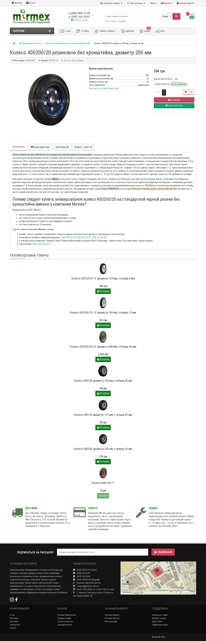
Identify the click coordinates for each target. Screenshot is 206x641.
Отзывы (82, 31)
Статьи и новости (65, 621)
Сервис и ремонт (104, 31)
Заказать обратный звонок (87, 582)
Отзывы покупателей (66, 615)
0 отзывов (79, 60)
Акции (145, 31)
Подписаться (163, 552)
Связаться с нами (159, 615)
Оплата (30, 3)
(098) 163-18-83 (81, 576)
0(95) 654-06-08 (99, 237)
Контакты (14, 621)
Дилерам (127, 31)
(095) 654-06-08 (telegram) (86, 579)
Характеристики (40, 147)
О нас (65, 31)
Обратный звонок (41, 243)
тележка (122, 21)
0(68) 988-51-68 (68, 237)
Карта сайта (157, 621)
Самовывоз (15, 624)
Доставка (16, 3)
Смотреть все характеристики (104, 88)
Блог (160, 31)
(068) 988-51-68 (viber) (85, 569)
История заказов (112, 618)
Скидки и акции (64, 618)
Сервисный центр (160, 624)
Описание (18, 146)
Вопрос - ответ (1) (83, 147)
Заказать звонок (79, 20)
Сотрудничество (64, 624)
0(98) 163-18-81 (83, 237)
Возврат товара (159, 618)
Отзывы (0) (62, 147)
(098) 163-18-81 (79, 16)
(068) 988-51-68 (79, 13)
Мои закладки (111, 621)
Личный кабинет (112, 615)
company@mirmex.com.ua (86, 586)
